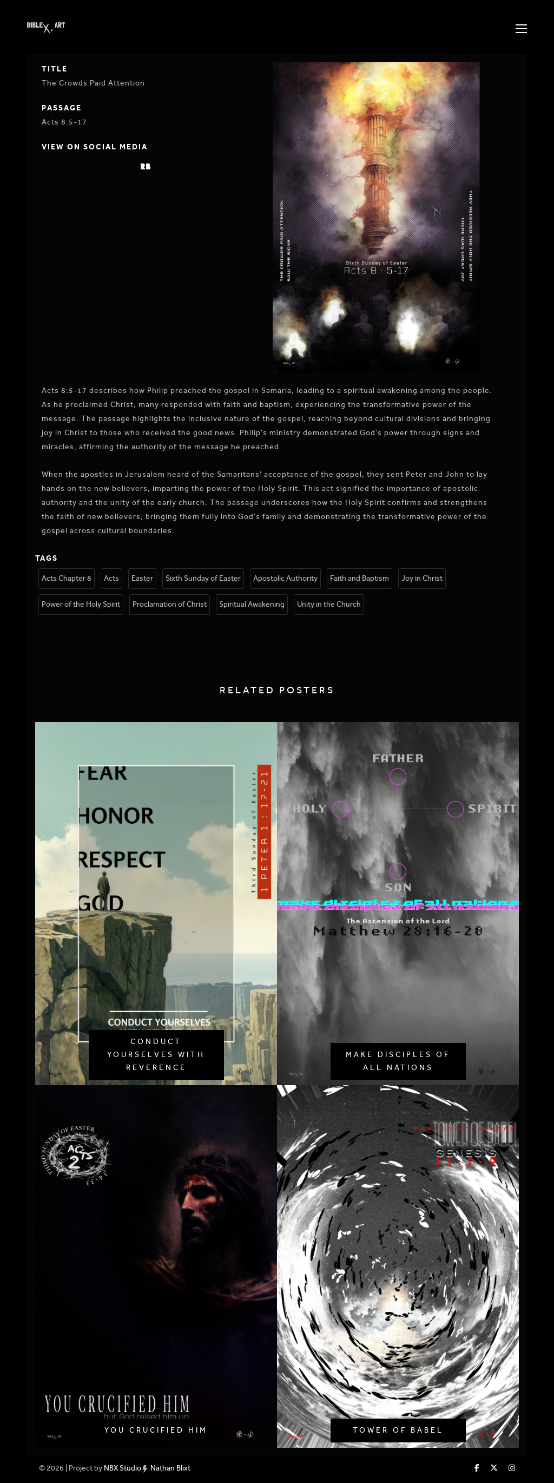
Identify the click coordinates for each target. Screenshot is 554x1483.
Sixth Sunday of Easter (203, 578)
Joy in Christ (422, 578)
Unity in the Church (329, 604)
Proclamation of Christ (170, 604)
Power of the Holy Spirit (81, 604)
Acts (111, 578)
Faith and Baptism (359, 578)
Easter (142, 578)
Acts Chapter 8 (66, 578)
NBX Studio (122, 1468)
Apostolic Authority (285, 578)
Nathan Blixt (170, 1468)
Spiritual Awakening (252, 604)
